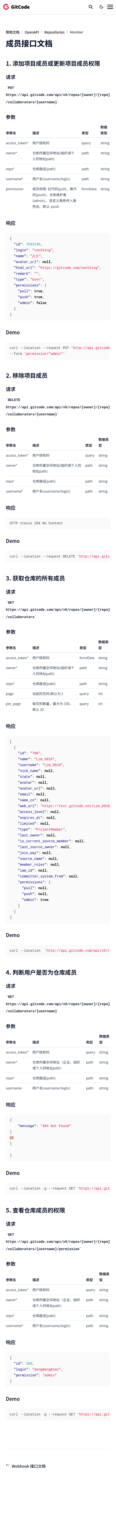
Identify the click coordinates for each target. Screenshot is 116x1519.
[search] (91, 7)
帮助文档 (12, 32)
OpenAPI (32, 32)
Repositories (54, 32)
